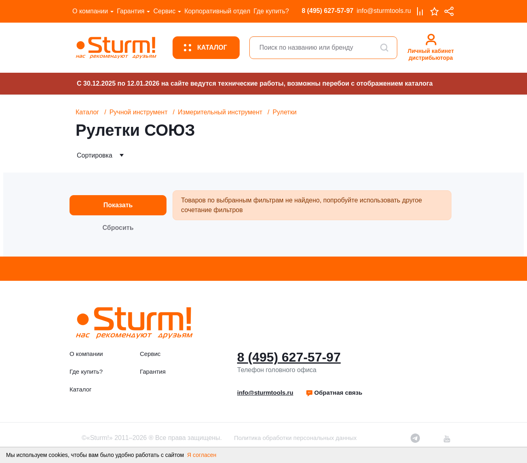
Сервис (164, 11)
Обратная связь (334, 392)
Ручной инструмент (139, 112)
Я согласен (201, 455)
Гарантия (130, 11)
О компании (90, 11)
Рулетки (285, 112)
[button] (334, 393)
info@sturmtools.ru (383, 10)
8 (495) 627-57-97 (327, 10)
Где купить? (271, 11)
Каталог (87, 112)
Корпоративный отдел (217, 11)
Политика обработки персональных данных (295, 437)
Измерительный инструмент (220, 112)
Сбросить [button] (118, 227)
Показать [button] (118, 205)
